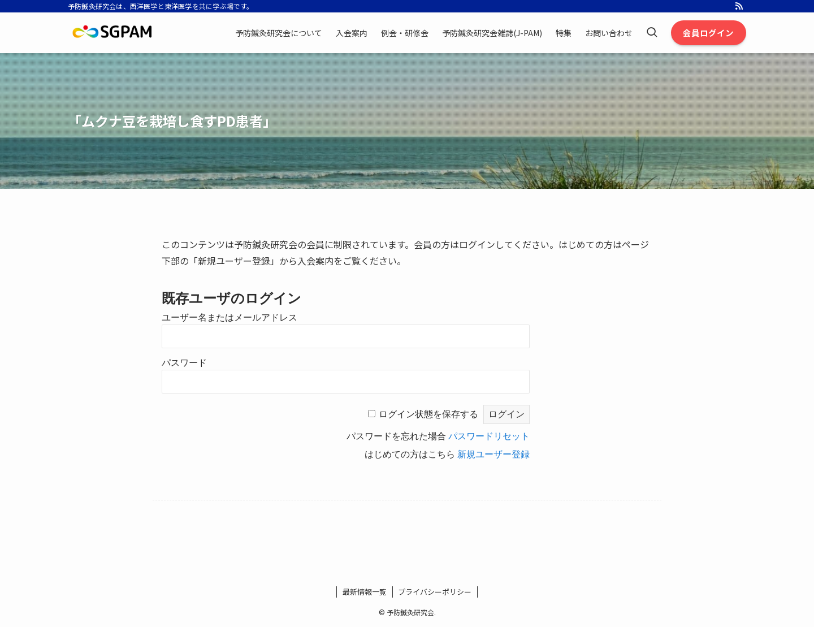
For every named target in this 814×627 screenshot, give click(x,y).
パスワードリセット (489, 436)
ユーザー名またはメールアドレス (229, 317)
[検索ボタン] (651, 32)
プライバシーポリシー (434, 591)
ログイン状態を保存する (428, 414)
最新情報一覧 (365, 591)
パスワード (184, 362)
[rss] (738, 6)
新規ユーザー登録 (493, 454)
